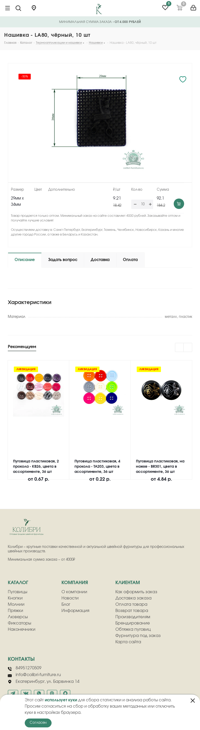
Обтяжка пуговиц (133, 629)
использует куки (61, 700)
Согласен (38, 723)
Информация (75, 611)
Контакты (21, 659)
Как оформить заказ (136, 592)
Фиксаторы (19, 623)
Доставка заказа (133, 598)
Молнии (16, 604)
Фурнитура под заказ (138, 636)
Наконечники (21, 629)
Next (188, 347)
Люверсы (18, 617)
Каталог (18, 582)
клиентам (127, 582)
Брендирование (132, 623)
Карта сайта (128, 642)
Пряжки (15, 611)
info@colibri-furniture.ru (34, 675)
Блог (65, 604)
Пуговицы (17, 592)
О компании (74, 592)
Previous (179, 347)
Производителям (132, 617)
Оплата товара (131, 604)
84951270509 (24, 668)
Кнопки (15, 598)
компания (74, 582)
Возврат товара (131, 611)
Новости (70, 598)
